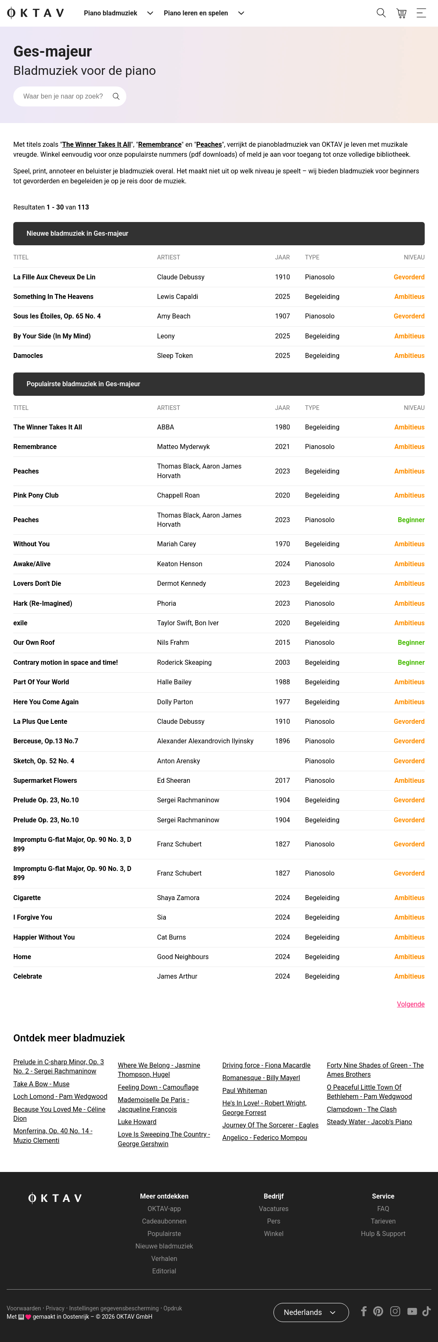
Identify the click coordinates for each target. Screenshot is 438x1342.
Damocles (28, 356)
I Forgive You (32, 917)
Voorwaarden (24, 1308)
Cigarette (27, 898)
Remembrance (159, 144)
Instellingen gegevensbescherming (114, 1308)
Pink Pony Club (36, 495)
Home (22, 957)
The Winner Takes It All (96, 144)
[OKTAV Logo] (35, 13)
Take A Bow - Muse (41, 1084)
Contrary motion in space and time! (65, 662)
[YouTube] (412, 1314)
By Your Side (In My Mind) (52, 336)
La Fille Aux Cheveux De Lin (54, 277)
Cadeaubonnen (164, 1221)
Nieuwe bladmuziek (164, 1246)
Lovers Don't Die (37, 583)
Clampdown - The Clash (362, 1109)
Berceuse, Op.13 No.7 (45, 741)
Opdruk (172, 1308)
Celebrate (27, 976)
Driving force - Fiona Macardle (266, 1065)
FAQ (383, 1209)
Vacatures (274, 1209)
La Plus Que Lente (40, 721)
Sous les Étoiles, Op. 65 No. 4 (57, 316)
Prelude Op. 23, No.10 (46, 800)
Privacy (55, 1308)
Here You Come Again (46, 702)
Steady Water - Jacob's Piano (369, 1122)
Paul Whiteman (244, 1091)
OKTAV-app (164, 1209)
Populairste (164, 1234)
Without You (31, 544)
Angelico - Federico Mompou (264, 1138)
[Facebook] (364, 1314)
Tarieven (383, 1221)
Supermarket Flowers (45, 780)
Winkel (273, 1234)
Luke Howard (137, 1122)
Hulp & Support (383, 1234)
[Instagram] (395, 1314)
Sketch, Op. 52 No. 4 (43, 761)
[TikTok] (426, 1314)
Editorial (164, 1271)
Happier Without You (44, 937)
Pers (274, 1221)
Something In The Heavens (53, 297)
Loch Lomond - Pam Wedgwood (60, 1096)
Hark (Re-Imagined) (42, 603)
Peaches (209, 144)
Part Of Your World (41, 682)
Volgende (411, 1004)
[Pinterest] (378, 1314)
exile (20, 623)
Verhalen (164, 1259)
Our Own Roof (34, 642)
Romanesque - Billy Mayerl (261, 1078)
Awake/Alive (32, 564)
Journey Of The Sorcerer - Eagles (270, 1125)
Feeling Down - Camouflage (158, 1087)
